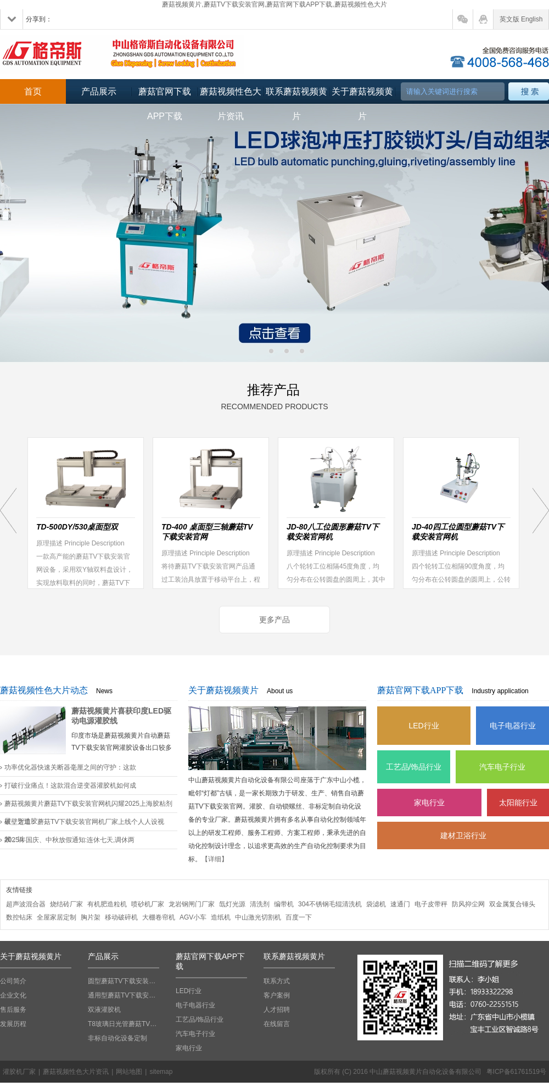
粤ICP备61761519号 (516, 1072)
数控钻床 (19, 917)
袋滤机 (376, 904)
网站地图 (129, 1072)
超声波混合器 (26, 904)
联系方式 (277, 981)
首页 (33, 91)
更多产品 (274, 619)
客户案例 (277, 995)
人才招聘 (277, 1009)
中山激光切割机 (258, 917)
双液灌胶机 (104, 1009)
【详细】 (214, 859)
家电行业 (429, 802)
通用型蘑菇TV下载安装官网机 (123, 995)
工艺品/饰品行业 (414, 766)
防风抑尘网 (468, 904)
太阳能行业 (518, 802)
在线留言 (277, 1024)
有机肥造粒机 (107, 904)
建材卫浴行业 (463, 835)
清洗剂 (260, 904)
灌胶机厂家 (19, 1072)
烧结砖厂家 (66, 904)
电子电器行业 (513, 725)
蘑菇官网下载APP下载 (164, 95)
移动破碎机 (121, 917)
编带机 (284, 904)
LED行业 (423, 725)
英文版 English (521, 19)
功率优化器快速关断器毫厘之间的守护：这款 (70, 767)
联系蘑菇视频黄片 (296, 95)
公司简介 (13, 981)
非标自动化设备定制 (117, 1038)
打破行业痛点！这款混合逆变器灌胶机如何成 (70, 785)
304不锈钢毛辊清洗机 (330, 904)
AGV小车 (193, 917)
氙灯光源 (232, 904)
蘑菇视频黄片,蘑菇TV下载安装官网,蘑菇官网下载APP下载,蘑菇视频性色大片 (274, 4)
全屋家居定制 (56, 917)
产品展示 (98, 91)
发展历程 (13, 1024)
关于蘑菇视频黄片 (362, 95)
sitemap (160, 1072)
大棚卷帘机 (158, 917)
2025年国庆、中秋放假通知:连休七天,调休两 (69, 840)
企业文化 (13, 995)
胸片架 (90, 917)
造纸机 (221, 917)
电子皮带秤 (430, 904)
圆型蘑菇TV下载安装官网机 (123, 981)
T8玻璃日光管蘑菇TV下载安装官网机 (123, 1024)
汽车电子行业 (502, 766)
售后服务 (13, 1009)
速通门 (400, 904)
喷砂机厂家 (147, 904)
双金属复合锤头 (512, 904)
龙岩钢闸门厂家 (192, 904)
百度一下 (298, 917)
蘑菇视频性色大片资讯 (230, 95)
